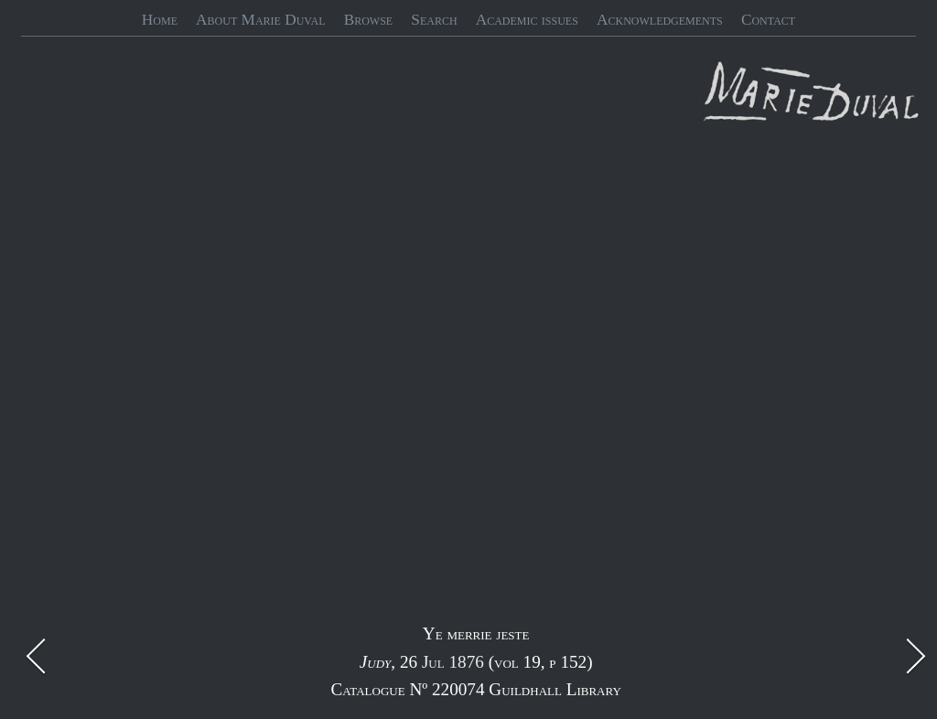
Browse (368, 19)
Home (160, 19)
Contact (768, 19)
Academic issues (527, 19)
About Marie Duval (260, 19)
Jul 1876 (453, 661)
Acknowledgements (660, 19)
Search (434, 19)
